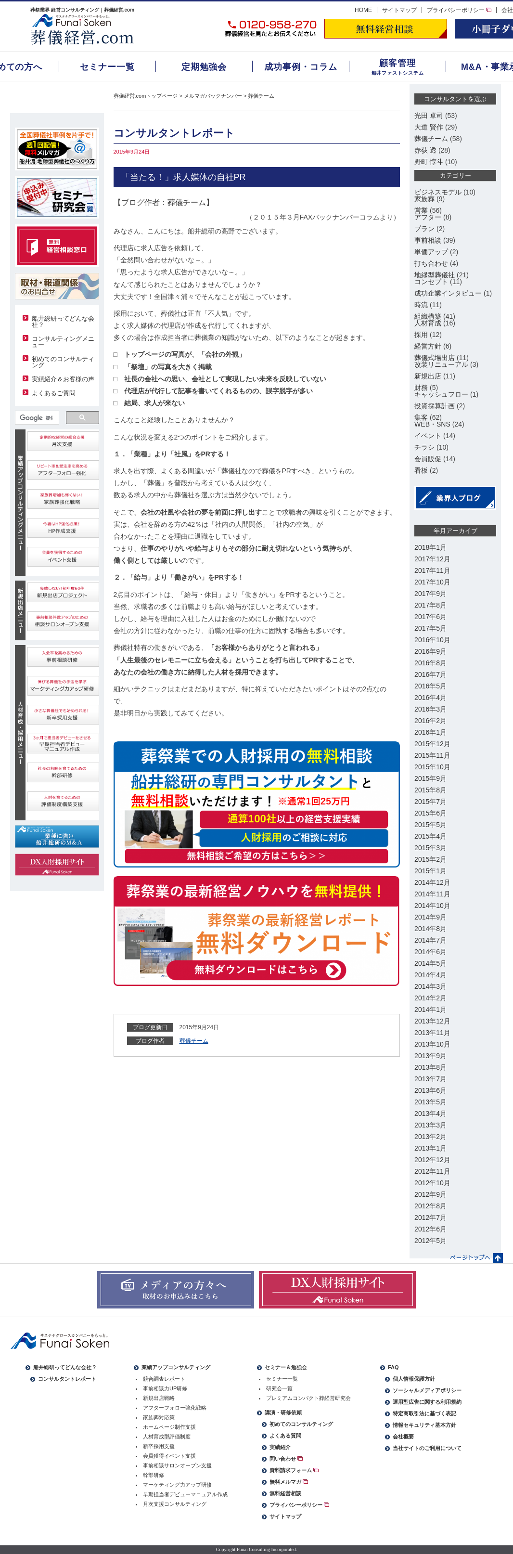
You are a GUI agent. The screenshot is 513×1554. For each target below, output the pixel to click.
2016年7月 (430, 674)
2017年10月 (432, 582)
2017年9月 (430, 593)
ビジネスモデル (438, 192)
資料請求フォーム (294, 1470)
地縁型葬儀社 (434, 275)
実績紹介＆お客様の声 (63, 379)
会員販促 (427, 459)
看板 (421, 470)
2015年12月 (432, 744)
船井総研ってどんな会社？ (63, 321)
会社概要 (403, 1436)
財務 (421, 387)
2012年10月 (432, 1183)
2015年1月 (430, 871)
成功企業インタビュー (448, 293)
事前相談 (427, 240)
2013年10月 (432, 1044)
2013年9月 (430, 1056)
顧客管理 (397, 63)
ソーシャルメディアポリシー (427, 1390)
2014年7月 (430, 940)
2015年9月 (430, 778)
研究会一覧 (279, 1388)
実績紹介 (280, 1447)
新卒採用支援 (159, 1446)
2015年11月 (432, 755)
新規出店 (427, 376)
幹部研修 (153, 1475)
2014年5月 (430, 963)
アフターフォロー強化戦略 (174, 1408)
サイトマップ (399, 10)
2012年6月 (430, 1229)
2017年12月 (432, 559)
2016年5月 (430, 686)
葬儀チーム (261, 96)
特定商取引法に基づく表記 (424, 1413)
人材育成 (427, 323)
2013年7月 (430, 1079)
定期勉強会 (204, 67)
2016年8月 (430, 663)
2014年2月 (430, 998)
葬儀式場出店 (434, 358)
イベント (427, 436)
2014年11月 (432, 894)
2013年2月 (430, 1136)
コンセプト (431, 281)
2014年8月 (430, 928)
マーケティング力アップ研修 (177, 1485)
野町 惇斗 (428, 162)
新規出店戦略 (159, 1398)
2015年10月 (432, 767)
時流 (421, 305)
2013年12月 (432, 1021)
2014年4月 (430, 975)
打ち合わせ (431, 263)
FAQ (393, 1367)
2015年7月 (430, 801)
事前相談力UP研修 (165, 1388)
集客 (421, 417)
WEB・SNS (432, 424)
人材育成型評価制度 (167, 1436)
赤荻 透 (425, 150)
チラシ (424, 447)
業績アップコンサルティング (175, 1367)
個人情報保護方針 (414, 1379)
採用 (421, 334)
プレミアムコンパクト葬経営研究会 (308, 1398)
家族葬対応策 (159, 1417)
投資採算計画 (434, 406)
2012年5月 (430, 1240)
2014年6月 (430, 952)
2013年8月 (430, 1067)
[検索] (36, 418)
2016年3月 (430, 709)
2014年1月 (430, 1009)
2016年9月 (430, 651)
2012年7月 (430, 1217)
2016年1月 (430, 732)
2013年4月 (430, 1113)
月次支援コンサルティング (174, 1504)
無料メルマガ (288, 1482)
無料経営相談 (285, 1493)
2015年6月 (430, 813)
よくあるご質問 (54, 393)
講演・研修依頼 (283, 1412)
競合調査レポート (164, 1379)
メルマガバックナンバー (213, 96)
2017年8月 (430, 605)
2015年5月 (430, 825)
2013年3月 (430, 1125)
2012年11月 (432, 1171)
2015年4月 (430, 836)
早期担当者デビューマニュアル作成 (185, 1494)
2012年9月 (430, 1194)
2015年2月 (430, 859)
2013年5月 (430, 1102)
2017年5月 (430, 628)
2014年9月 (430, 917)
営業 (421, 210)
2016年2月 (430, 721)
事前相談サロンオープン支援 (177, 1465)
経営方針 (427, 346)
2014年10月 (432, 905)
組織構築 (427, 316)
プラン (424, 229)
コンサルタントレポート (67, 1379)
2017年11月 (432, 570)
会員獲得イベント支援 (169, 1456)
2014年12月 (432, 882)
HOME (363, 10)
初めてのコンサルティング (63, 362)
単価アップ (431, 252)
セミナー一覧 (107, 67)
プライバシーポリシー (459, 10)
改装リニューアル (441, 364)
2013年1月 (430, 1148)
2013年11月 (432, 1032)
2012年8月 (430, 1206)
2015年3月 (430, 848)
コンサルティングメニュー (63, 342)
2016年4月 (430, 697)
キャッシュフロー (441, 394)
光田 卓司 (428, 115)
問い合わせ (286, 1459)
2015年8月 (430, 790)
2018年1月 (430, 547)
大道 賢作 (428, 127)
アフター (427, 217)
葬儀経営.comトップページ (146, 96)
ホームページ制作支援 (169, 1427)
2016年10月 (432, 640)
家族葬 (424, 199)
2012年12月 (432, 1160)
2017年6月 (430, 617)
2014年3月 (430, 986)
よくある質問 (285, 1435)
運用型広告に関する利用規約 (427, 1402)
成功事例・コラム (300, 67)
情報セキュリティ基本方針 (424, 1425)
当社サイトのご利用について (427, 1448)
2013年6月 (430, 1090)
